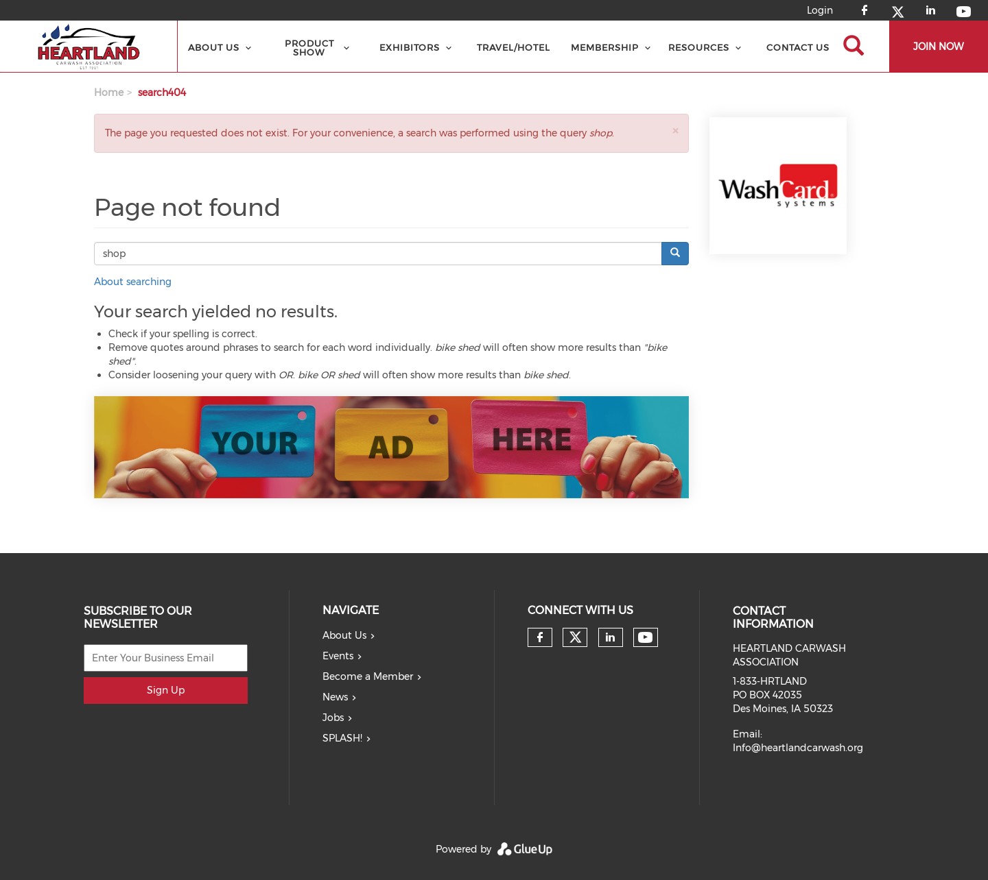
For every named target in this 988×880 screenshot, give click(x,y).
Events (337, 656)
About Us (213, 47)
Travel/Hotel (513, 47)
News (335, 697)
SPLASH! (342, 738)
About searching (133, 282)
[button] (675, 130)
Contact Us (798, 47)
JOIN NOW (938, 46)
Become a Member (367, 676)
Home (109, 92)
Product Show (309, 48)
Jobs (333, 717)
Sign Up (166, 690)
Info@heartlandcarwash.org (798, 748)
